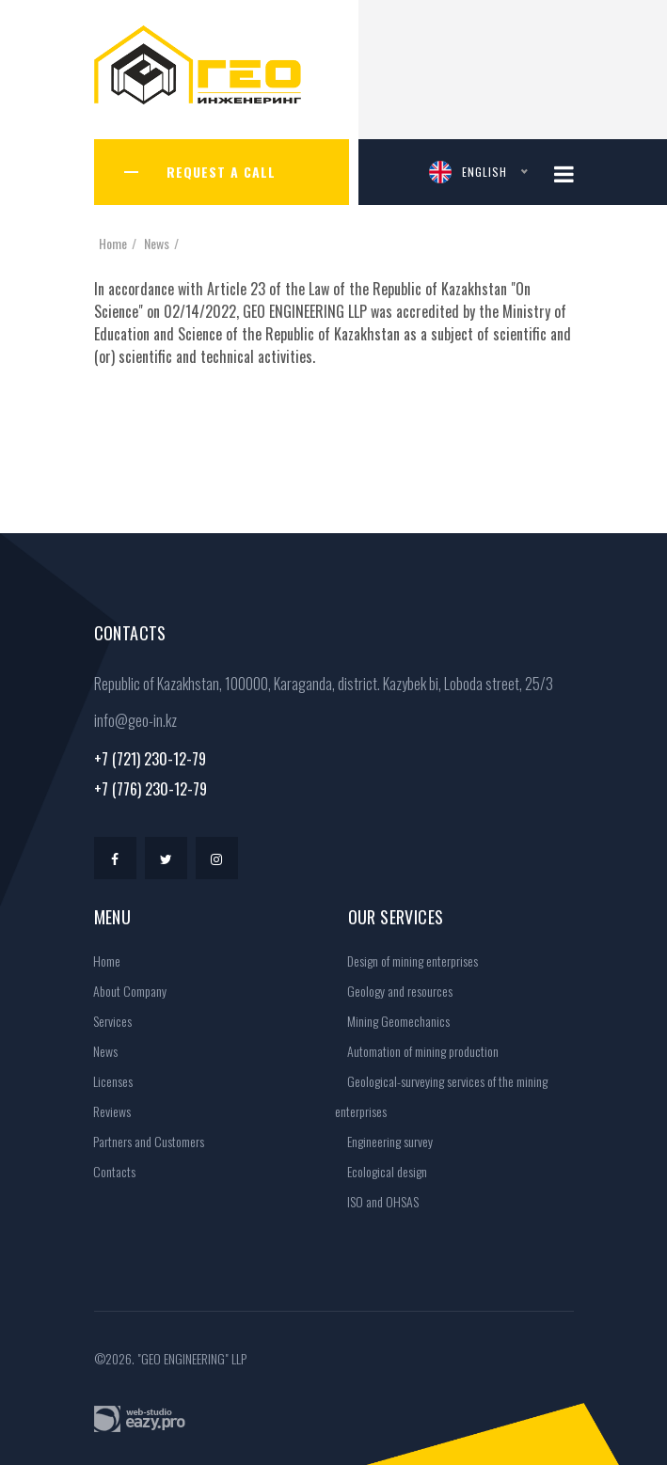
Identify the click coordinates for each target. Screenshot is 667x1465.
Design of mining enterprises (406, 960)
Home (113, 243)
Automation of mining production (417, 1051)
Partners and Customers (142, 1141)
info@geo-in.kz (135, 720)
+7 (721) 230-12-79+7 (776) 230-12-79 (150, 774)
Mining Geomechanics (392, 1021)
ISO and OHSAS (377, 1201)
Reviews (106, 1111)
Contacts (108, 1171)
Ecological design (381, 1171)
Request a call (221, 171)
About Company (124, 990)
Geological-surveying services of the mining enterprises (441, 1096)
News (156, 243)
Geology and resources (394, 990)
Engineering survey (384, 1141)
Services (106, 1021)
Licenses (107, 1081)
